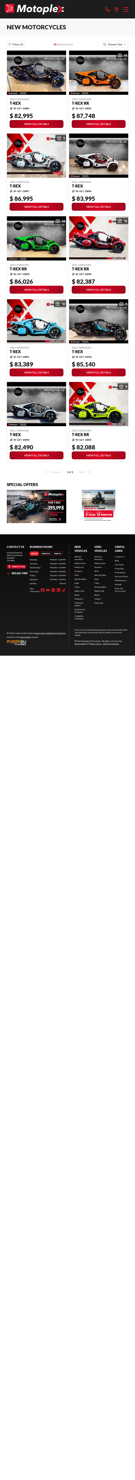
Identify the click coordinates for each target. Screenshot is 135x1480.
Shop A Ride (25, 637)
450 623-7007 (17, 573)
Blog (117, 560)
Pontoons (79, 599)
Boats (77, 595)
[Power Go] (36, 642)
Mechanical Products (80, 610)
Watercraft (79, 591)
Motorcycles (80, 563)
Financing (98, 603)
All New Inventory (79, 558)
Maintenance (121, 580)
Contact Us (120, 556)
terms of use (95, 643)
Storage (118, 584)
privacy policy (80, 643)
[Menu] (126, 9)
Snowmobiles (100, 587)
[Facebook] (43, 590)
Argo (77, 583)
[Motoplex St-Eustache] (34, 9)
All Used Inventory (98, 558)
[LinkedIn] (58, 590)
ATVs (77, 575)
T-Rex (15, 103)
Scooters (78, 571)
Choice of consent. (111, 643)
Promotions (120, 572)
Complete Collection (79, 617)
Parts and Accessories (120, 589)
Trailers (97, 599)
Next (85, 472)
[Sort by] (115, 44)
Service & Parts (121, 576)
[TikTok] (64, 590)
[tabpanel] (48, 571)
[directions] (117, 9)
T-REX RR (80, 103)
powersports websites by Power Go (50, 633)
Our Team (119, 564)
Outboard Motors (79, 604)
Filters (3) (15, 44)
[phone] (108, 9)
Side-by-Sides (80, 579)
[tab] (34, 553)
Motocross (79, 567)
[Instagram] (53, 590)
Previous (52, 472)
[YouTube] (48, 590)
